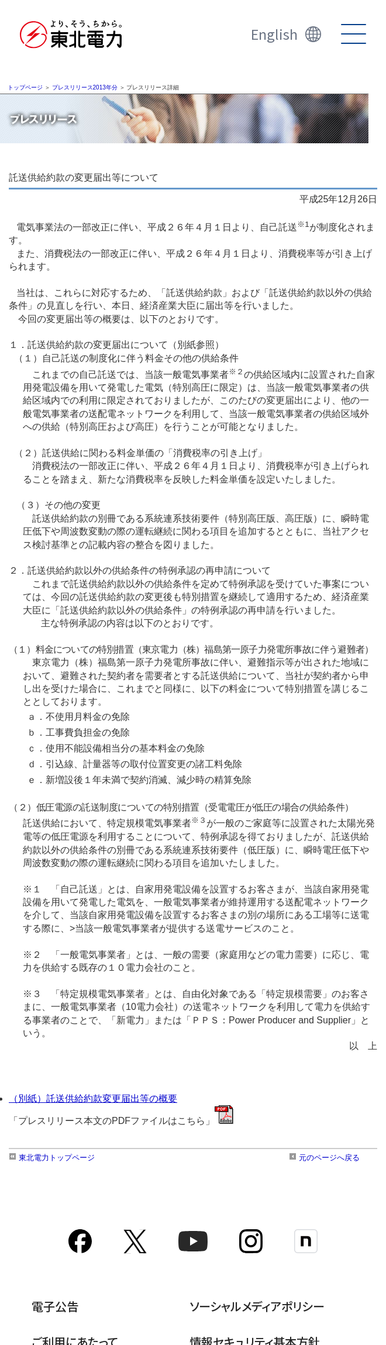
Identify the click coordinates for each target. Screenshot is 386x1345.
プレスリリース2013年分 (85, 87)
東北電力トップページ (52, 1157)
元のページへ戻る (324, 1157)
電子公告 (55, 1306)
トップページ (25, 87)
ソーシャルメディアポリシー (257, 1306)
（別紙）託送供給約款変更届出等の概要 (93, 1098)
